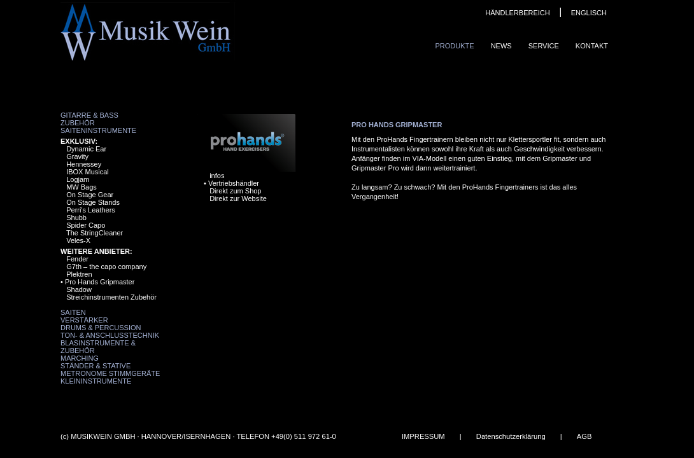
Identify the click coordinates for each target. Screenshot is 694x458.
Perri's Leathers (90, 210)
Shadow (79, 289)
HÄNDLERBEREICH (517, 13)
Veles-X (78, 240)
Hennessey (83, 164)
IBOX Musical (87, 172)
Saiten (73, 312)
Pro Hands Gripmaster (99, 282)
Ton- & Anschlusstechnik (109, 335)
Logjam (77, 179)
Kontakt (592, 46)
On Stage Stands (93, 202)
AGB (584, 436)
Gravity (77, 156)
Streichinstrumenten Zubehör (111, 297)
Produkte (454, 46)
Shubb (76, 217)
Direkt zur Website (238, 198)
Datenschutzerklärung (511, 436)
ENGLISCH (589, 13)
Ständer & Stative (95, 366)
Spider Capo (85, 225)
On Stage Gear (89, 194)
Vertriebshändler (233, 183)
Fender (77, 259)
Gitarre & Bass (89, 115)
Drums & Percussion (100, 327)
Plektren (79, 274)
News (501, 46)
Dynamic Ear (86, 149)
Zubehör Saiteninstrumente (98, 126)
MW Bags (81, 187)
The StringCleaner (94, 233)
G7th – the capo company (106, 266)
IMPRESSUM (423, 436)
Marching (79, 358)
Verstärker (84, 320)
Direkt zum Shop (235, 191)
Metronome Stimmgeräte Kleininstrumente (110, 377)
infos (216, 175)
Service (543, 46)
